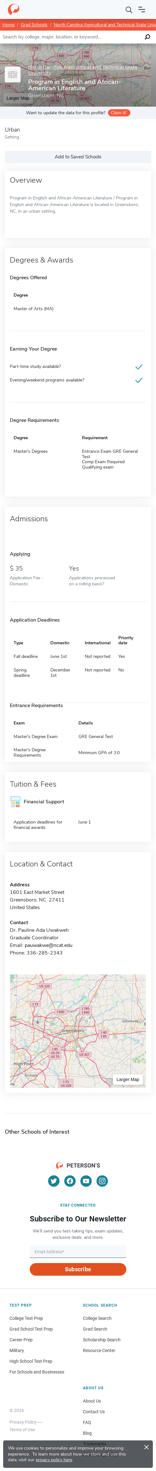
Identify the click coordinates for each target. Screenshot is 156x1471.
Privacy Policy (23, 1422)
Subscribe (78, 1269)
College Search (97, 1318)
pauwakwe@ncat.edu (48, 945)
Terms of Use (22, 1429)
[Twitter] (53, 1181)
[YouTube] (86, 1181)
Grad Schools (34, 25)
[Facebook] (70, 1181)
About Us (92, 1400)
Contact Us (94, 1411)
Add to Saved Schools (78, 157)
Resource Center (99, 1350)
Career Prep (21, 1339)
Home (9, 25)
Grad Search (95, 1329)
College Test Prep (26, 1318)
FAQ (87, 1422)
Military (16, 1350)
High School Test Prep (30, 1361)
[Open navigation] (141, 9)
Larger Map (127, 1079)
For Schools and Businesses (36, 1371)
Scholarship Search (102, 1339)
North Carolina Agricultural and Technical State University (82, 70)
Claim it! (118, 113)
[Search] (129, 9)
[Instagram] (102, 1181)
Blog (87, 1433)
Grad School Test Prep (31, 1329)
